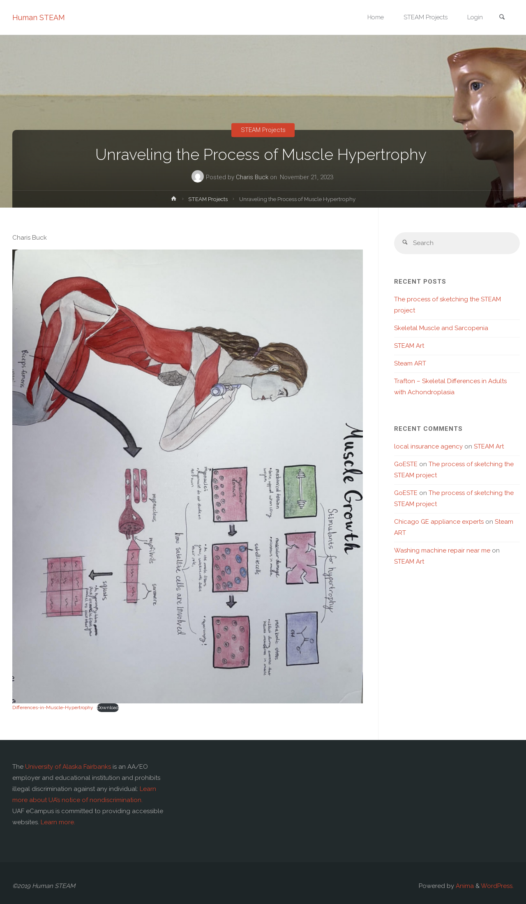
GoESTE (406, 464)
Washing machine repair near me (442, 550)
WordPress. (497, 886)
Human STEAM (38, 17)
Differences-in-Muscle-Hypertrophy (52, 707)
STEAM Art (409, 345)
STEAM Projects (263, 130)
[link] (501, 18)
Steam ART (410, 363)
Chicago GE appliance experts (439, 521)
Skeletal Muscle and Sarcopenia (441, 328)
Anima (464, 886)
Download (108, 707)
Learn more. (58, 822)
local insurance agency (428, 446)
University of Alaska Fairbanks (68, 766)
